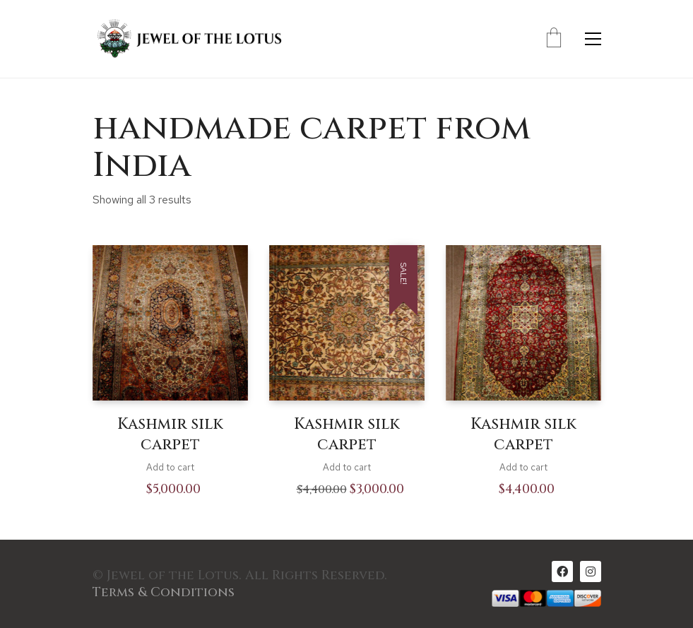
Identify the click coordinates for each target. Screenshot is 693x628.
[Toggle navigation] (593, 39)
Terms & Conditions (164, 592)
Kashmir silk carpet (170, 435)
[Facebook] (562, 571)
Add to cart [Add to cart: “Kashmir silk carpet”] (170, 467)
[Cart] (554, 39)
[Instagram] (590, 571)
